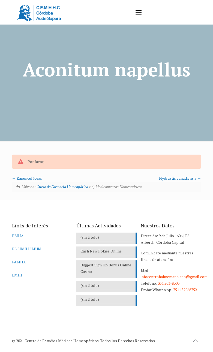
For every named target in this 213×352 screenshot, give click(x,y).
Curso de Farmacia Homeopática (62, 186)
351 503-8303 (168, 283)
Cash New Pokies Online (101, 251)
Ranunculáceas (27, 178)
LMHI (17, 275)
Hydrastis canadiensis (180, 178)
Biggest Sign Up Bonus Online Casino (105, 268)
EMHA (18, 235)
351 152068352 (185, 289)
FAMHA (19, 261)
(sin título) (89, 237)
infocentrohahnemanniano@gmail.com (174, 276)
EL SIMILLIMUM (26, 248)
